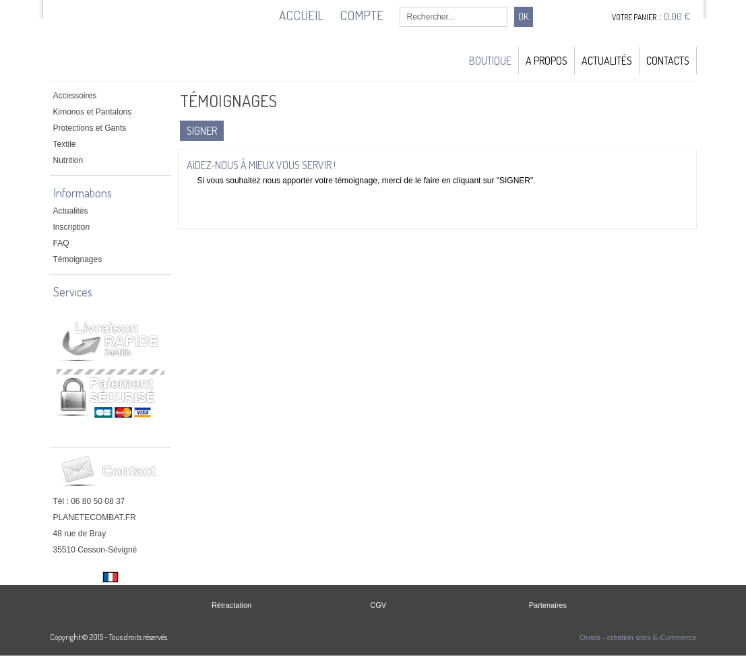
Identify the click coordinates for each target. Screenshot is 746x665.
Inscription (71, 227)
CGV (378, 605)
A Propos (546, 60)
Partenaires (548, 605)
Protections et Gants (90, 128)
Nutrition (68, 160)
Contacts (667, 60)
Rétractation (231, 605)
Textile (64, 144)
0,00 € (677, 16)
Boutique (490, 60)
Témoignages (77, 259)
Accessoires (75, 95)
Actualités (607, 60)
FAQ (61, 243)
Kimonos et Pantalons (92, 112)
